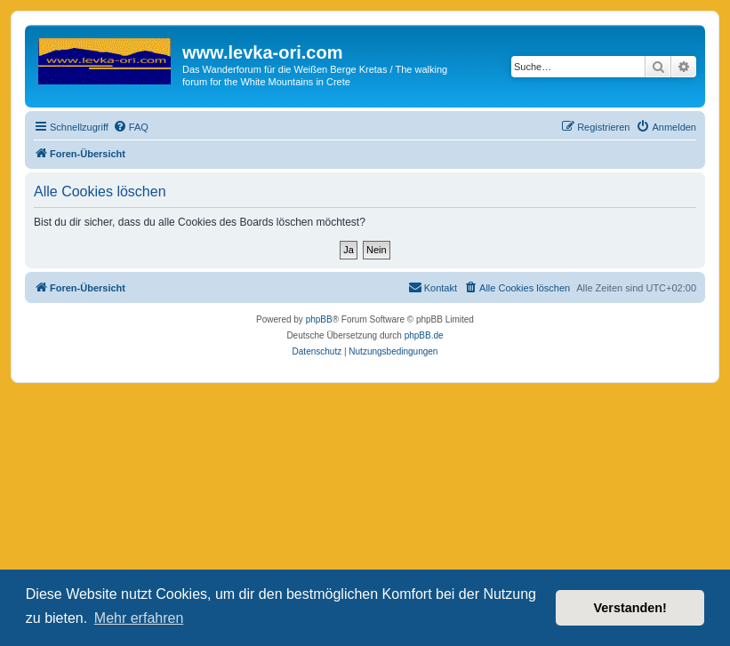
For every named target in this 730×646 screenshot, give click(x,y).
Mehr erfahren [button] (139, 618)
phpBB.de (424, 335)
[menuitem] (130, 127)
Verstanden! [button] (630, 608)
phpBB (319, 319)
